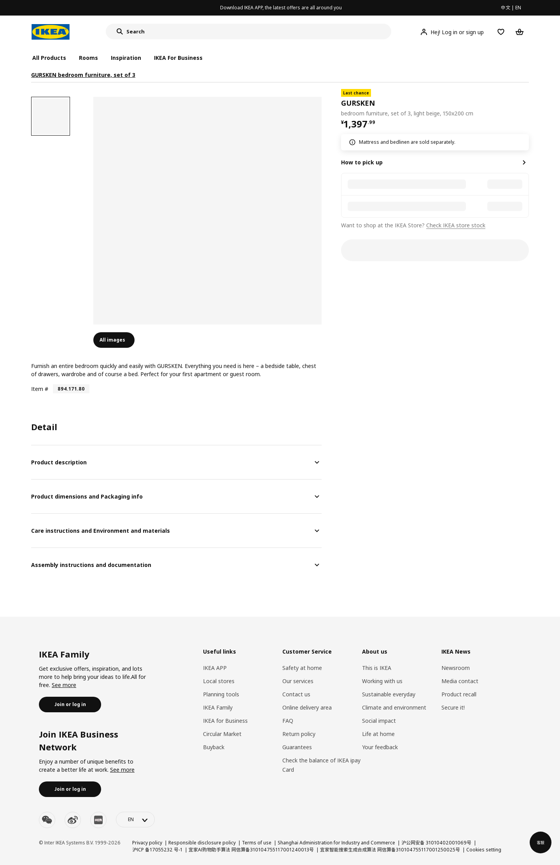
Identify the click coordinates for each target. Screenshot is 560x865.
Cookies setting (483, 849)
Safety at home (302, 667)
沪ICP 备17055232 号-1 (157, 849)
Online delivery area (307, 707)
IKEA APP (215, 667)
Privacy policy (147, 842)
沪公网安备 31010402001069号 (436, 842)
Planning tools (221, 694)
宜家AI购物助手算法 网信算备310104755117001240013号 (251, 849)
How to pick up (362, 162)
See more (64, 685)
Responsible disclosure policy (202, 842)
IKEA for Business (225, 720)
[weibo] (73, 820)
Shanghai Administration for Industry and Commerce (336, 842)
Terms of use (256, 842)
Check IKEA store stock (455, 225)
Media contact (459, 681)
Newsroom (455, 667)
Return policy (298, 734)
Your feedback (380, 747)
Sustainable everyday (388, 694)
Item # (39, 388)
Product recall (458, 694)
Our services (297, 681)
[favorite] (526, 103)
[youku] (98, 820)
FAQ (287, 720)
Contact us (296, 694)
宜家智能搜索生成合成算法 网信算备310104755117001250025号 (390, 849)
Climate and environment (394, 707)
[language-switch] (135, 819)
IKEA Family (218, 707)
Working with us (382, 681)
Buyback (213, 747)
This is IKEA (376, 667)
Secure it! (453, 707)
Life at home (378, 734)
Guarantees (297, 747)
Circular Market (222, 734)
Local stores (218, 681)
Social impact (379, 720)
